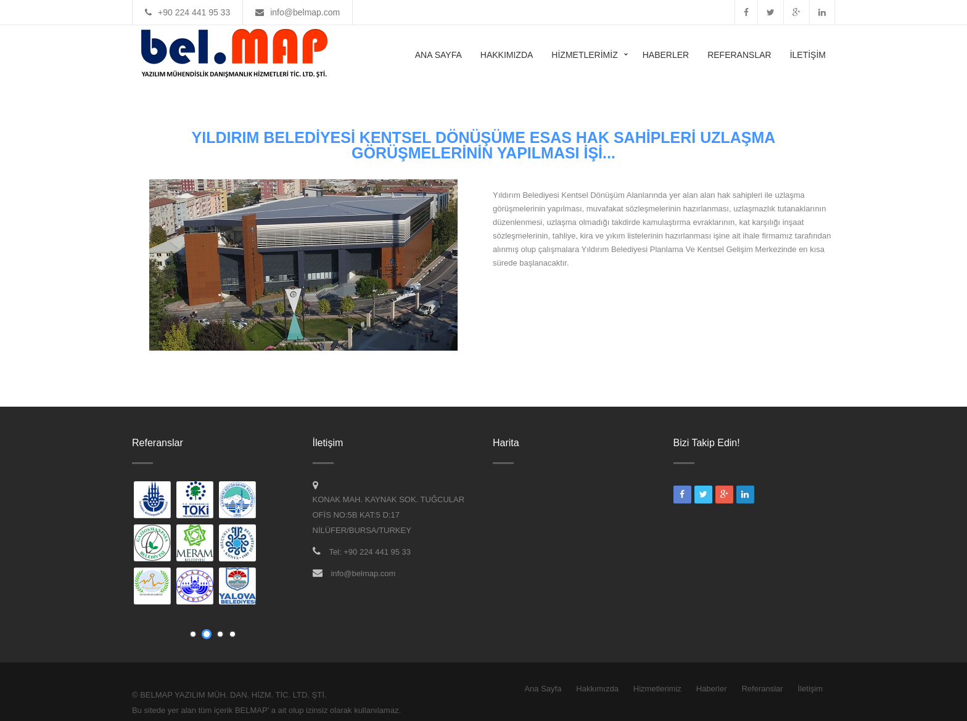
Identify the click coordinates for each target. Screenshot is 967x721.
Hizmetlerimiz (584, 55)
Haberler (666, 55)
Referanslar (739, 55)
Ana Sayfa (438, 55)
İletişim (808, 55)
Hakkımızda (506, 55)
